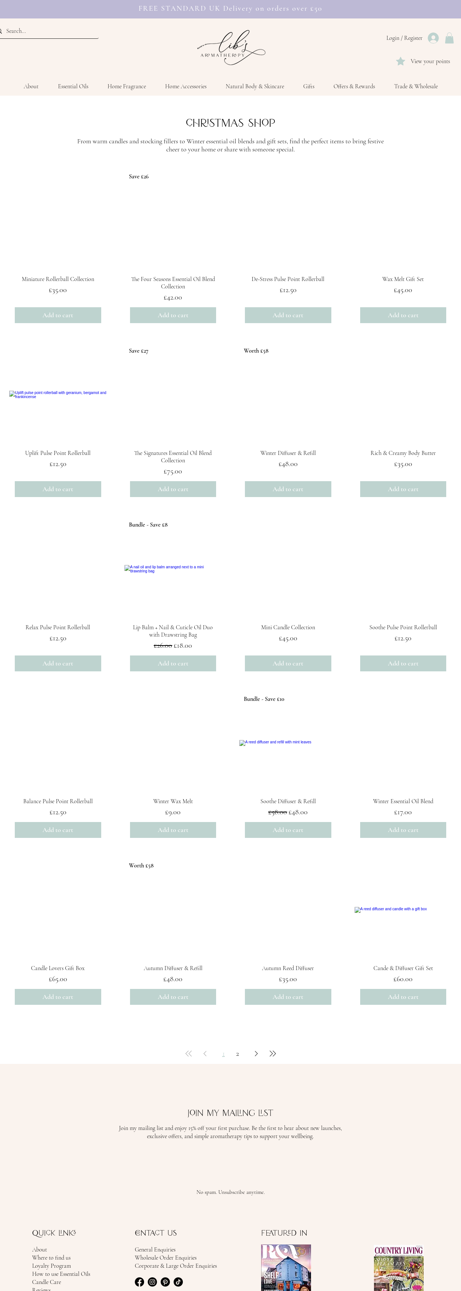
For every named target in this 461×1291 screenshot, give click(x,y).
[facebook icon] (139, 1282)
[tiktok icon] (178, 1282)
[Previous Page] (205, 1053)
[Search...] (44, 31)
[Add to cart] (58, 315)
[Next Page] (256, 1053)
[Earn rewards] (234, 4)
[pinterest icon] (165, 1282)
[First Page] (188, 1053)
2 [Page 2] (237, 1053)
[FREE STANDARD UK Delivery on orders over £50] (227, 4)
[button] (449, 38)
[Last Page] (272, 1053)
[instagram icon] (152, 1282)
